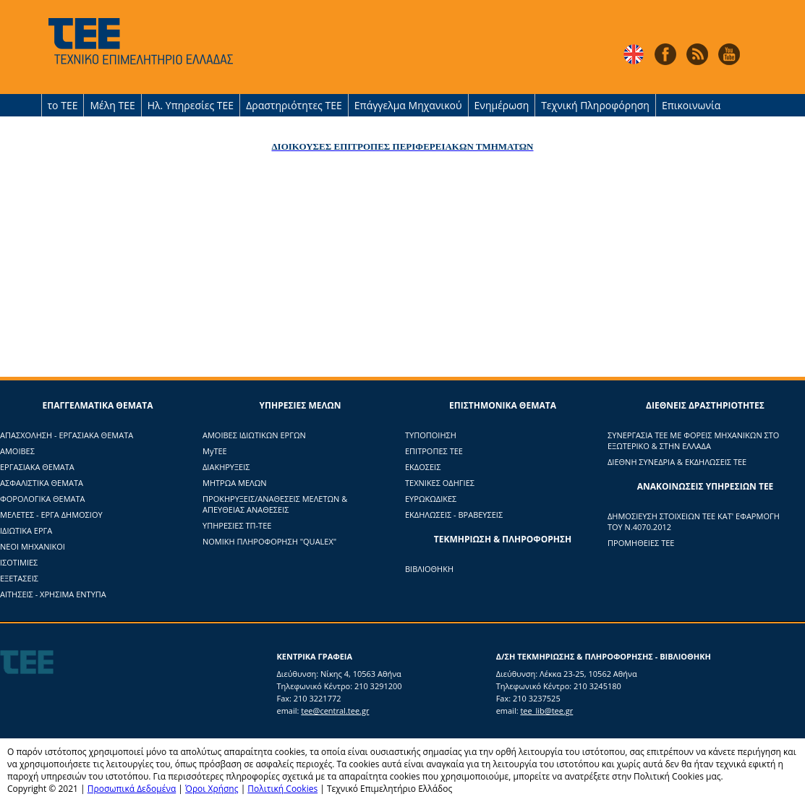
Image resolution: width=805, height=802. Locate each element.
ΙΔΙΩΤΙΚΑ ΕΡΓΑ (26, 530)
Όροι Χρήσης (211, 788)
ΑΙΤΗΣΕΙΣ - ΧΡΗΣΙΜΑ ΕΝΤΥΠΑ (53, 594)
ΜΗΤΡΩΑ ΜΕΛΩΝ (235, 482)
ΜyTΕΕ (215, 450)
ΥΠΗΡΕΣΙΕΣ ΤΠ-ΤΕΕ (237, 525)
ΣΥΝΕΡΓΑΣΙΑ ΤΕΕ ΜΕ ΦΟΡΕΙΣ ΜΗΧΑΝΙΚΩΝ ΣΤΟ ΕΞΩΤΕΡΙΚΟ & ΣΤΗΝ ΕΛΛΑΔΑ (693, 440)
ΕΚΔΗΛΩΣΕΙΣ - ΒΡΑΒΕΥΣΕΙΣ (454, 514)
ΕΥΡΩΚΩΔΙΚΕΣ (430, 498)
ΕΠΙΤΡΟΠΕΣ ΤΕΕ (434, 450)
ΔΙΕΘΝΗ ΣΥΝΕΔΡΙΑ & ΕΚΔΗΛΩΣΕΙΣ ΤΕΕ (677, 461)
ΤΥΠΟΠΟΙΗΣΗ (430, 435)
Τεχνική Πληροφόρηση (595, 105)
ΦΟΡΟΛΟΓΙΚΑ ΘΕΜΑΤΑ (42, 498)
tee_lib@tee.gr (546, 710)
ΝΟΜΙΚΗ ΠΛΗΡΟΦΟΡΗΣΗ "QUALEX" (269, 541)
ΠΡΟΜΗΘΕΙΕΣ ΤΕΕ (641, 542)
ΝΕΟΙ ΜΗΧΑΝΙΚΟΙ (32, 546)
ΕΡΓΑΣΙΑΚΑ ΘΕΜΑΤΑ (37, 466)
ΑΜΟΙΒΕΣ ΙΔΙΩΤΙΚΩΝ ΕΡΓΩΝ (254, 435)
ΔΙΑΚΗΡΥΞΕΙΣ (226, 466)
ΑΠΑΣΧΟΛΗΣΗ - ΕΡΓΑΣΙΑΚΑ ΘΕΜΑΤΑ (66, 435)
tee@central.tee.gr (335, 710)
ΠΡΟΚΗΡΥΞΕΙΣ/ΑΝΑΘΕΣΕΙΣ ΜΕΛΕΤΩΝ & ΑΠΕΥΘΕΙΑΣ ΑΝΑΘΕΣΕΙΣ (275, 504)
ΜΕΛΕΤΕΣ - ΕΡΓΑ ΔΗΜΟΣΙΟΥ (51, 514)
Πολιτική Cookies (282, 788)
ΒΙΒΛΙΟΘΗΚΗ (429, 568)
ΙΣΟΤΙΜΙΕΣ (19, 562)
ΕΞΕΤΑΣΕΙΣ (19, 578)
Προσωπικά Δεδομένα (132, 788)
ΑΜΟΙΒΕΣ (17, 450)
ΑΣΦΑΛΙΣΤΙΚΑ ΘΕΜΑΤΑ (41, 482)
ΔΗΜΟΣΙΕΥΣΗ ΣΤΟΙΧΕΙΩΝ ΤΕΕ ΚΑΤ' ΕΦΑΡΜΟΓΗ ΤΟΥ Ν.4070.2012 (694, 521)
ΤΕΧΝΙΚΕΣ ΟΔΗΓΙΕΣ (439, 482)
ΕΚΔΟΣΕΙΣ (422, 466)
